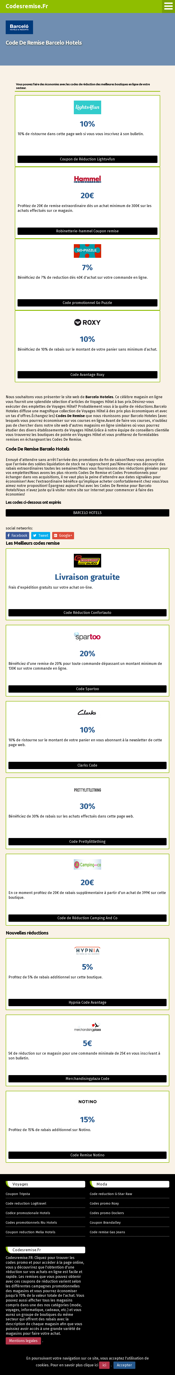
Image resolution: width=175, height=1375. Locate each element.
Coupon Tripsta (18, 1194)
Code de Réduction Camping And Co (87, 918)
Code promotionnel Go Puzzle (87, 303)
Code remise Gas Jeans (107, 1232)
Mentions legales (23, 1341)
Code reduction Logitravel (26, 1203)
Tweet (40, 535)
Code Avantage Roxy (87, 374)
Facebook (17, 535)
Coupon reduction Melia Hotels (30, 1232)
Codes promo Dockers (107, 1213)
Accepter (124, 1365)
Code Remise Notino (87, 1155)
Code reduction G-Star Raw (111, 1194)
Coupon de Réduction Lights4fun (87, 159)
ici (104, 1365)
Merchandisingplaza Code (87, 1078)
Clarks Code (87, 765)
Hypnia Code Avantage (87, 1002)
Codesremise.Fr (27, 6)
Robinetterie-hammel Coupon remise (87, 231)
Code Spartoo (87, 689)
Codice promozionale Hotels (28, 1213)
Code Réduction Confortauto (87, 612)
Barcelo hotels (87, 513)
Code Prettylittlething (87, 841)
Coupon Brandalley (105, 1223)
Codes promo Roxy (104, 1203)
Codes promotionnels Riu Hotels (31, 1223)
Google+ (63, 535)
